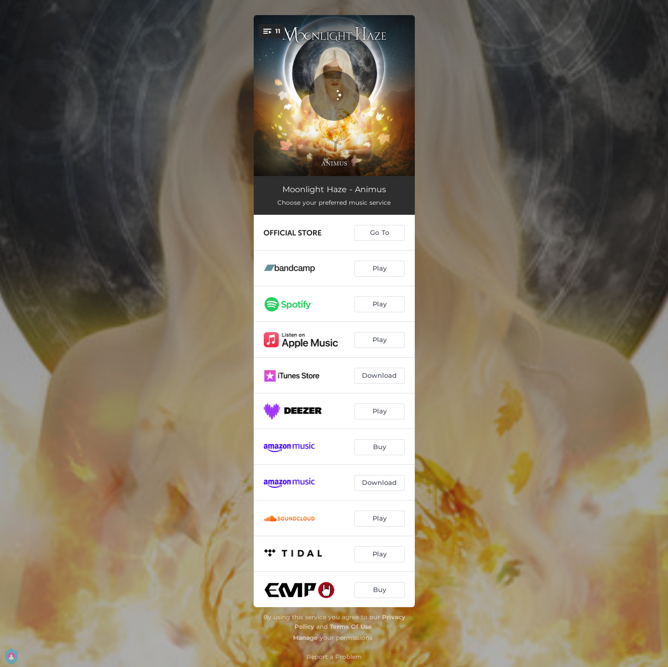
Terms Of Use (351, 626)
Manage (305, 637)
